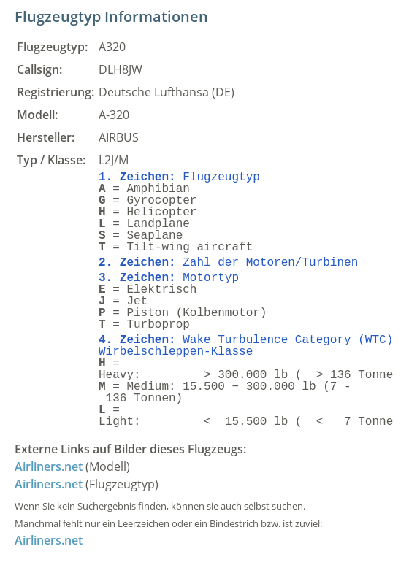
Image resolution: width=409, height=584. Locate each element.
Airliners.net (49, 466)
